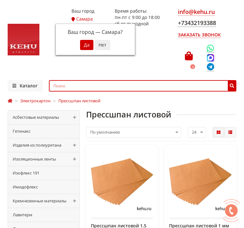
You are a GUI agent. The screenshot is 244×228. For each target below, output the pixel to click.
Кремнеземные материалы (46, 201)
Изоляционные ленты (46, 159)
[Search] (143, 86)
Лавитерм (22, 215)
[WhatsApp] (210, 48)
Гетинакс (21, 131)
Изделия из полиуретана (46, 145)
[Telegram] (210, 67)
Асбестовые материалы (46, 117)
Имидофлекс (25, 187)
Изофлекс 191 (26, 173)
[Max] (210, 58)
